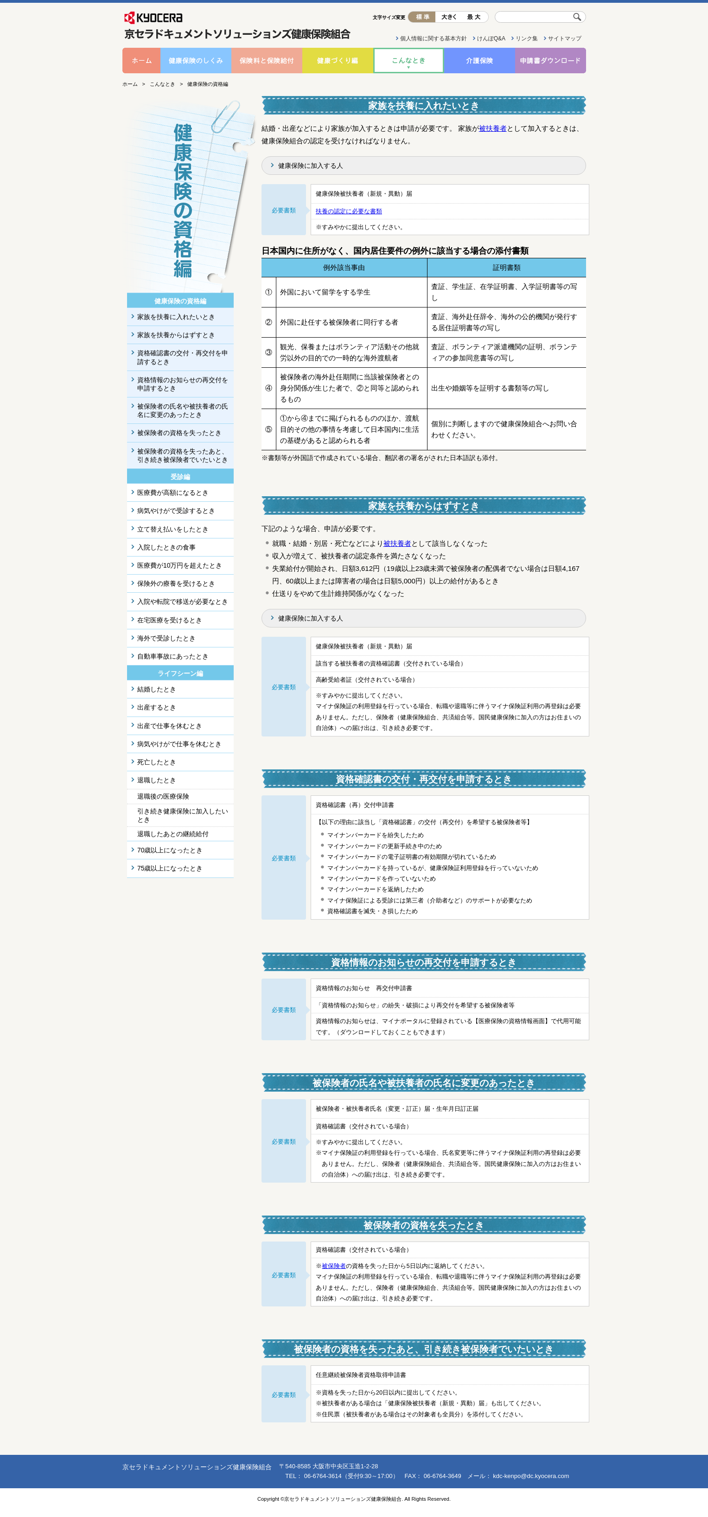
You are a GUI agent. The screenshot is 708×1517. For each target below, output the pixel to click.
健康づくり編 (337, 60)
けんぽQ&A (491, 38)
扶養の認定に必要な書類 (349, 211)
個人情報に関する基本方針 (433, 38)
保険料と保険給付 (266, 60)
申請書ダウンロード (550, 60)
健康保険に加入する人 (310, 165)
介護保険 (479, 60)
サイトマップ (564, 38)
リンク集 (527, 38)
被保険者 (334, 1265)
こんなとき (408, 60)
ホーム (141, 60)
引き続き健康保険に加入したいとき (182, 815)
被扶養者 (493, 128)
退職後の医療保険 (163, 796)
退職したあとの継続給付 (173, 834)
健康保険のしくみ (195, 60)
